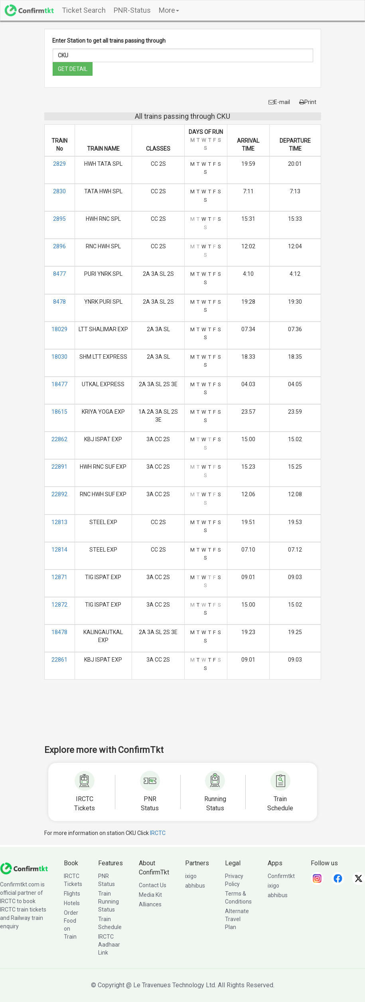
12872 (59, 604)
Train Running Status (108, 901)
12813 (59, 522)
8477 (59, 274)
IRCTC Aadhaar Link (109, 944)
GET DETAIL (72, 69)
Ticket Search (84, 10)
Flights (72, 893)
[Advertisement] (189, 717)
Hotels (72, 903)
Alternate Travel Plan (237, 919)
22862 (59, 439)
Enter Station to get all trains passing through (109, 40)
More (169, 10)
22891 (59, 467)
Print (307, 102)
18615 (59, 412)
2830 (59, 191)
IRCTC (158, 833)
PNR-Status (132, 10)
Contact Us (152, 885)
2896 (59, 246)
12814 (59, 549)
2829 (59, 164)
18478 (59, 632)
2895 (59, 219)
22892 (59, 494)
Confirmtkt (281, 876)
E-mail (279, 102)
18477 (59, 384)
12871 (59, 577)
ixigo (191, 876)
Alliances (150, 904)
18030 (59, 357)
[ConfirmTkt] (24, 868)
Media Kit (150, 895)
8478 (59, 302)
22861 (59, 659)
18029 (59, 329)
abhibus (195, 885)
